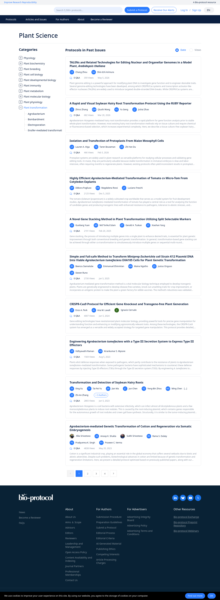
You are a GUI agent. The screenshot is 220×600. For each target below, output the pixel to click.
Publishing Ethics (105, 549)
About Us (70, 517)
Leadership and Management (74, 545)
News (22, 512)
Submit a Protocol (106, 527)
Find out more (195, 595)
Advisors (70, 527)
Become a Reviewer (102, 19)
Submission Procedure (109, 517)
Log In (184, 10)
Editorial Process (105, 533)
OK (211, 595)
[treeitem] (40, 58)
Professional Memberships (73, 573)
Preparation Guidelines (109, 522)
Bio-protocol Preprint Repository (185, 524)
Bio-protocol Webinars (186, 530)
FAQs (22, 523)
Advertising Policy (137, 525)
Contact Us (71, 580)
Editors (69, 533)
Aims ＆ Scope (73, 522)
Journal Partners (74, 566)
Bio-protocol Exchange (186, 517)
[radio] (180, 50)
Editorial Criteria (105, 538)
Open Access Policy (76, 552)
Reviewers (71, 538)
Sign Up (196, 10)
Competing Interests (107, 554)
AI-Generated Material (108, 543)
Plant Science (38, 35)
